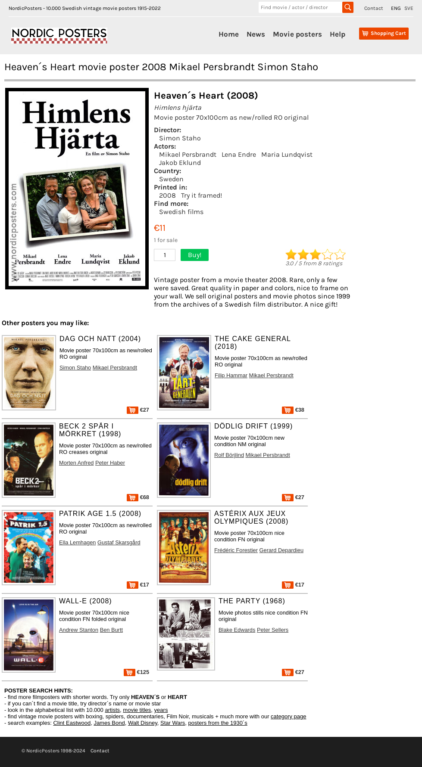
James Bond (109, 723)
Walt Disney (142, 723)
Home (229, 34)
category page (288, 716)
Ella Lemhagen (77, 542)
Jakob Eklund (180, 162)
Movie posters (297, 34)
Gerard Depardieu (281, 550)
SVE (408, 8)
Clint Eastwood (72, 723)
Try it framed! (201, 195)
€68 (138, 497)
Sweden (171, 179)
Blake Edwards (237, 630)
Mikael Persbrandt (187, 154)
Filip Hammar (231, 375)
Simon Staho (180, 138)
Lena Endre (239, 154)
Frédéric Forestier (236, 550)
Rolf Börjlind (229, 455)
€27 (138, 410)
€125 (136, 672)
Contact (373, 8)
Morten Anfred (76, 463)
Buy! (194, 255)
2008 (167, 195)
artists (112, 710)
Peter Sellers (272, 630)
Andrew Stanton (78, 630)
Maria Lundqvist (287, 154)
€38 (293, 410)
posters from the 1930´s (217, 723)
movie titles (137, 710)
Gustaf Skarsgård (119, 542)
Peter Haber (110, 463)
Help (337, 34)
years (161, 710)
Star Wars (172, 723)
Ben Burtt (111, 630)
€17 (138, 584)
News (256, 34)
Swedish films (181, 212)
